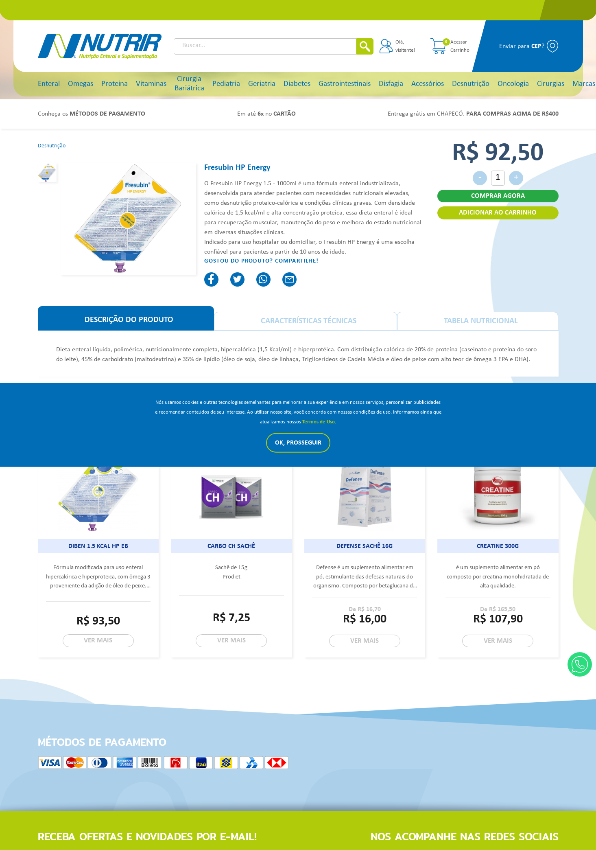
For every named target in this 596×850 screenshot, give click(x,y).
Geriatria (261, 84)
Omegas (80, 84)
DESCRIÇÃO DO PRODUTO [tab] (129, 320)
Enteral (49, 84)
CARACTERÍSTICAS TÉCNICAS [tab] (308, 321)
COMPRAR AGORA (498, 196)
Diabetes (297, 84)
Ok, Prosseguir (298, 443)
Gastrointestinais (345, 84)
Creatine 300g (498, 546)
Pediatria (226, 84)
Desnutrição (470, 84)
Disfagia (391, 84)
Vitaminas (151, 84)
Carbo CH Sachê (231, 546)
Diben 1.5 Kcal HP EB (98, 546)
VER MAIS (98, 640)
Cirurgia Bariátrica (189, 83)
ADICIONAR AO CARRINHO (498, 212)
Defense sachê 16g (364, 546)
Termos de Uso (318, 422)
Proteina (114, 84)
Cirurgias (550, 84)
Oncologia (513, 84)
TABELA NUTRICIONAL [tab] (480, 321)
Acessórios (427, 84)
